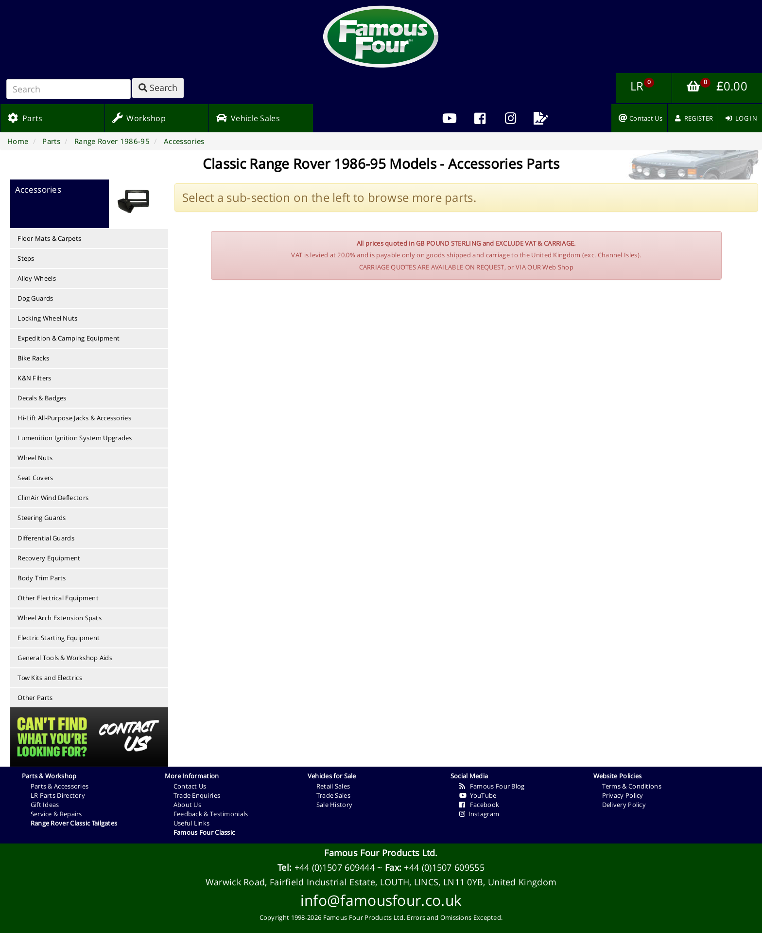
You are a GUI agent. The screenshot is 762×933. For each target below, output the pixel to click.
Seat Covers (35, 477)
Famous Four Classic (204, 832)
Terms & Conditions (631, 786)
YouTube (478, 795)
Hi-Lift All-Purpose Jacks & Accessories (74, 417)
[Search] (68, 89)
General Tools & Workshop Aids (64, 657)
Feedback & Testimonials (210, 813)
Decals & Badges (42, 398)
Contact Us (190, 786)
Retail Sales (333, 786)
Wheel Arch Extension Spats (59, 617)
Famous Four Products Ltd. (381, 853)
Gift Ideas (45, 804)
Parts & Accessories (60, 786)
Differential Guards (45, 538)
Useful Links (191, 823)
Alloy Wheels (36, 278)
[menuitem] (480, 118)
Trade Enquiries (197, 795)
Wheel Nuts (34, 457)
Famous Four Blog (492, 786)
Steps (26, 258)
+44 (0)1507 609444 (334, 867)
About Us (187, 804)
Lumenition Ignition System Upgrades (74, 437)
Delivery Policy (624, 804)
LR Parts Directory (58, 795)
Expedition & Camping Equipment (68, 338)
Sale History (334, 804)
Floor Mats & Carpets (49, 238)
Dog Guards (35, 298)
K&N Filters (34, 378)
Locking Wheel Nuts (47, 318)
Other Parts (34, 697)
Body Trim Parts (41, 578)
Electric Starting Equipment (58, 637)
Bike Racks (33, 358)
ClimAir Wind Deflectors (52, 497)
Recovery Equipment (48, 558)
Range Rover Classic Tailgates (74, 823)
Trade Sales (333, 795)
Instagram (479, 813)
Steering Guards (41, 517)
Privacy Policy (622, 795)
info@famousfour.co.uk (381, 900)
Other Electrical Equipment (58, 597)
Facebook (479, 804)
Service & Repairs (56, 813)
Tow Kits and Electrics (49, 677)
